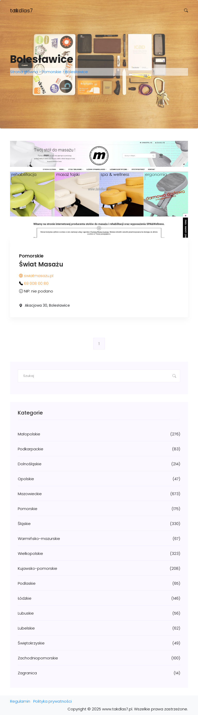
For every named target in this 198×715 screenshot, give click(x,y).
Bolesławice (76, 71)
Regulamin (20, 701)
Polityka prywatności (52, 701)
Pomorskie (51, 71)
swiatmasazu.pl (36, 275)
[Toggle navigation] (16, 11)
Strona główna (24, 71)
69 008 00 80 (36, 283)
